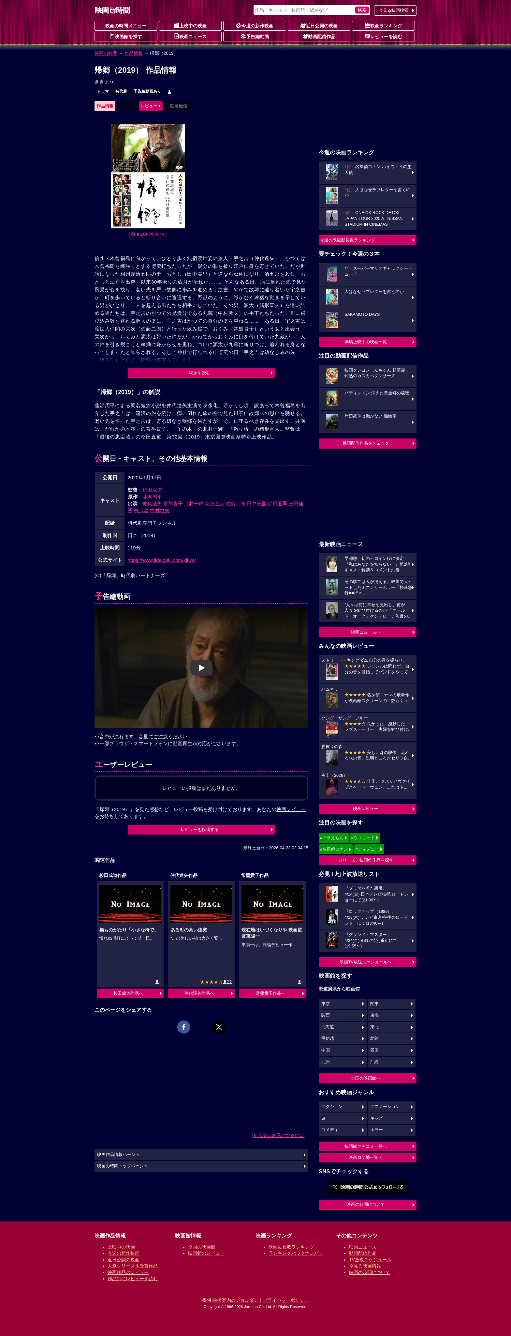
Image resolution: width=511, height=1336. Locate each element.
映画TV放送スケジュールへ (366, 962)
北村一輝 (194, 503)
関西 (325, 1015)
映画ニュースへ (366, 632)
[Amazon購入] (148, 234)
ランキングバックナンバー (296, 1253)
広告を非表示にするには (279, 1135)
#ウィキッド (363, 837)
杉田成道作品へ (128, 993)
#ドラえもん (331, 837)
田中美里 (256, 503)
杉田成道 (152, 490)
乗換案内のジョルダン (235, 1300)
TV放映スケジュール (370, 1259)
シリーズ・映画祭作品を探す (365, 860)
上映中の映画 (190, 25)
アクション (332, 1106)
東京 (325, 1004)
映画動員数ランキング (291, 1247)
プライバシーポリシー (286, 1300)
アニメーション (385, 1106)
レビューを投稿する (200, 829)
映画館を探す (126, 36)
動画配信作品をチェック (366, 443)
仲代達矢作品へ (199, 993)
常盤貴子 (173, 503)
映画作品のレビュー (128, 1272)
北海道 (327, 1027)
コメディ (329, 1130)
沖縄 (374, 1062)
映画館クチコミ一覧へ (365, 1146)
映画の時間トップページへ (122, 1166)
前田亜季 (277, 503)
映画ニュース (190, 36)
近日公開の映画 (319, 25)
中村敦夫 (159, 510)
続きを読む (199, 372)
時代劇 (121, 91)
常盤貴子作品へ (270, 993)
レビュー (148, 105)
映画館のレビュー (206, 1253)
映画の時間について (366, 1204)
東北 (374, 1027)
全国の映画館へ (366, 1078)
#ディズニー (367, 849)
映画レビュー (365, 808)
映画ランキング (383, 25)
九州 (325, 1062)
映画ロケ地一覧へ (366, 1157)
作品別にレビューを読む (133, 1278)
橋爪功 (141, 510)
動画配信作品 (319, 36)
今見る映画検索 (393, 10)
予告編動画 (255, 36)
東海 (374, 1015)
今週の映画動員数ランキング (347, 240)
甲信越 (327, 1038)
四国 (374, 1050)
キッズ (376, 1118)
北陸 (374, 1038)
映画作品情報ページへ (118, 1154)
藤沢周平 (152, 496)
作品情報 (133, 53)
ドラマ (103, 91)
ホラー (376, 1130)
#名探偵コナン (334, 849)
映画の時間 (106, 53)
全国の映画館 (201, 1247)
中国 (325, 1050)
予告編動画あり (147, 91)
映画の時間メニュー (125, 25)
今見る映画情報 (365, 1265)
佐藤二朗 (235, 503)
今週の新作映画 (254, 25)
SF (324, 1118)
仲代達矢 (152, 503)
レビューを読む (383, 36)
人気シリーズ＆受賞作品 (133, 1265)
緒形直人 (215, 503)
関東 (374, 1004)
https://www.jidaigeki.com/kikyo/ (162, 560)
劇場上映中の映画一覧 (365, 341)
